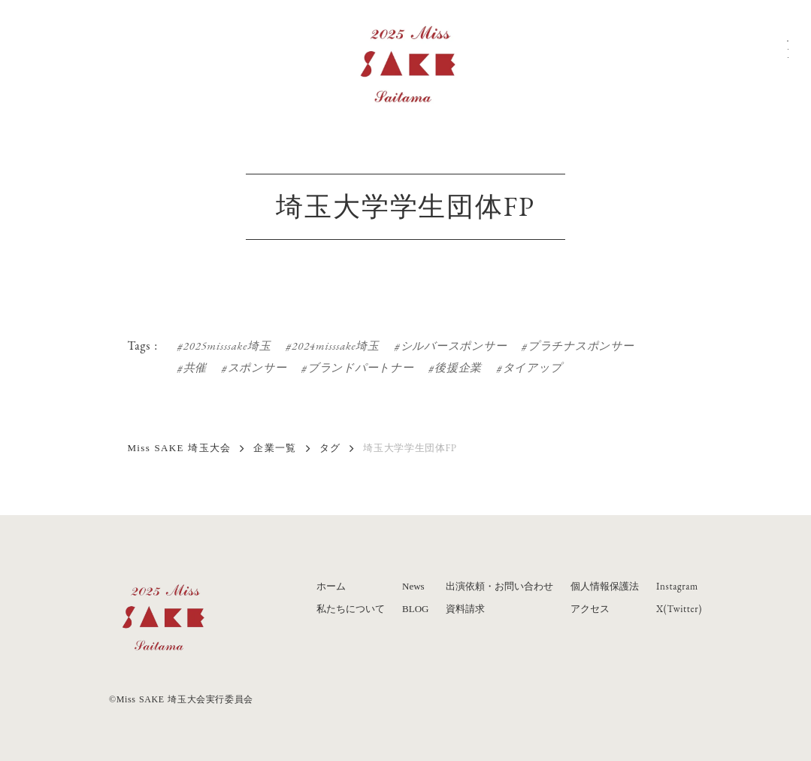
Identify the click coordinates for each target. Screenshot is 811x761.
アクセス (590, 608)
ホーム (331, 586)
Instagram (677, 586)
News (413, 586)
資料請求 (465, 608)
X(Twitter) (679, 608)
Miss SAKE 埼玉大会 (179, 447)
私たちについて (350, 608)
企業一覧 (274, 447)
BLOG (415, 608)
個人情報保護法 (604, 586)
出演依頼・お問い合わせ (499, 586)
